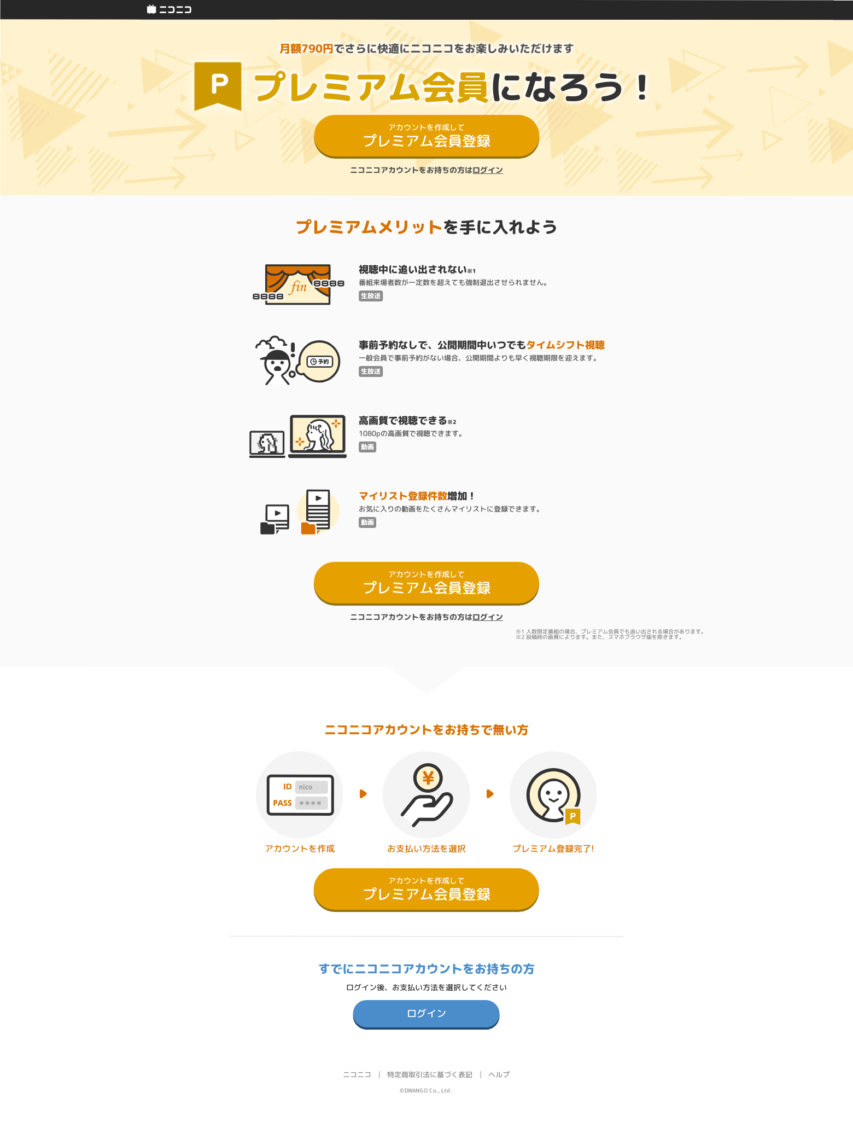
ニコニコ (357, 1074)
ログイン (487, 170)
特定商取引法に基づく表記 (429, 1074)
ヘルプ (499, 1074)
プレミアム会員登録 (426, 136)
